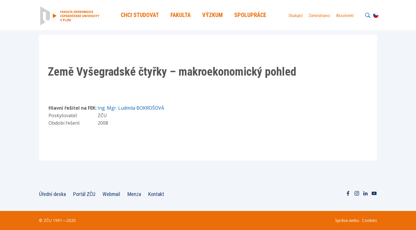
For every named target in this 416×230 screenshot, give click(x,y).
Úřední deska (52, 194)
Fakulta (180, 15)
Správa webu (347, 220)
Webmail (111, 194)
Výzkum (212, 15)
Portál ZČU (84, 194)
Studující (296, 15)
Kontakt (156, 194)
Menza (134, 194)
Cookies (369, 220)
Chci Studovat (140, 15)
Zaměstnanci (319, 15)
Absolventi (345, 15)
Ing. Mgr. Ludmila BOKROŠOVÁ (131, 108)
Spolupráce (250, 15)
